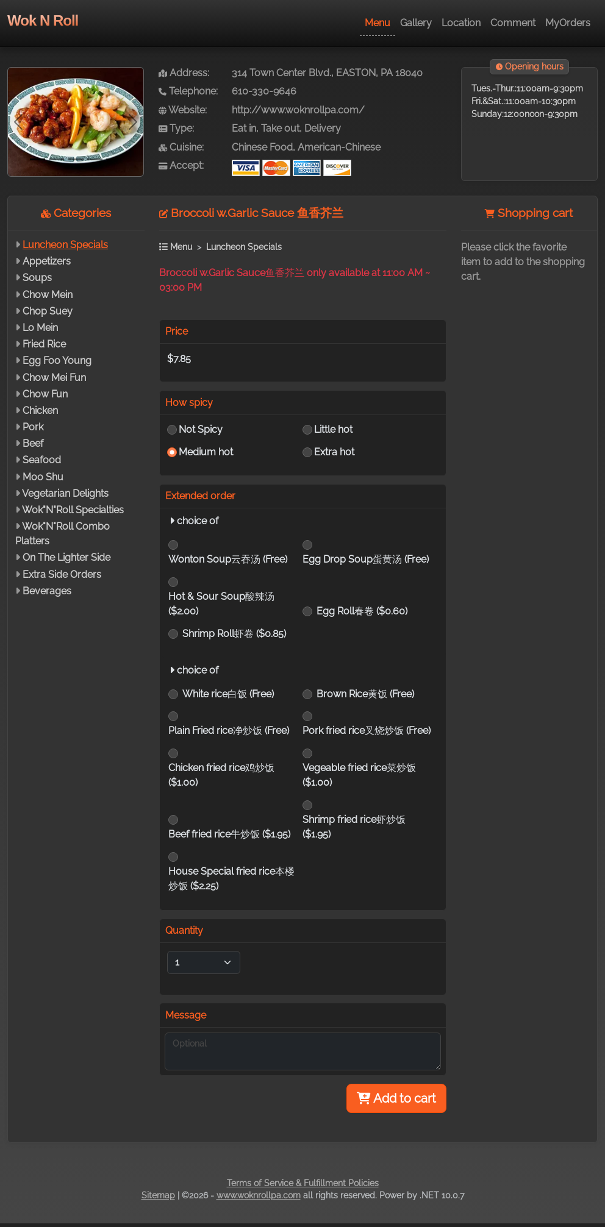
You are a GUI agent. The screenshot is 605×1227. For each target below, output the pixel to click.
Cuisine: (181, 147)
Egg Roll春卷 (362, 611)
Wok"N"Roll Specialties (73, 510)
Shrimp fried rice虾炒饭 (354, 827)
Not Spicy (201, 429)
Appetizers (47, 261)
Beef (33, 443)
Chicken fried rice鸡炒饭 (221, 775)
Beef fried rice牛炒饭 (229, 834)
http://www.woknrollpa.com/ (298, 110)
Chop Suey (48, 311)
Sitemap (158, 1195)
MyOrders (567, 23)
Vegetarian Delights (65, 493)
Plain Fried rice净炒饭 (228, 730)
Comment (512, 23)
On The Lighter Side (66, 557)
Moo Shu (43, 477)
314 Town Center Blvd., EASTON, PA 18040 (327, 73)
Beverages (47, 591)
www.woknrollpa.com (259, 1195)
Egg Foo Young (57, 360)
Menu (377, 23)
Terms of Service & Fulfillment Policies (303, 1183)
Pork (33, 427)
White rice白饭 (228, 694)
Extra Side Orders (62, 574)
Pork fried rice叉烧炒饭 (366, 730)
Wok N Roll (42, 20)
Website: (183, 110)
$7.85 (179, 359)
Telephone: (188, 91)
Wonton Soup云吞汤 (227, 559)
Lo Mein (40, 327)
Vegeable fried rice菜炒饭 (359, 775)
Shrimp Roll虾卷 (234, 633)
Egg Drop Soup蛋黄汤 (365, 559)
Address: (184, 73)
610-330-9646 (264, 91)
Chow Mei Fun (54, 377)
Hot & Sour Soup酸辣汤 (221, 604)
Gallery (416, 23)
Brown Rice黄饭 (365, 694)
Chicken (40, 410)
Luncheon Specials (65, 245)
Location (461, 23)
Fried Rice (44, 344)
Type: (176, 128)
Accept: (181, 165)
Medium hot (206, 452)
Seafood (42, 460)
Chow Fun (45, 394)
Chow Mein (48, 295)
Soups (37, 277)
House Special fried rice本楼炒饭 (231, 879)
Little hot (333, 429)
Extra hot (334, 452)
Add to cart (396, 1098)
